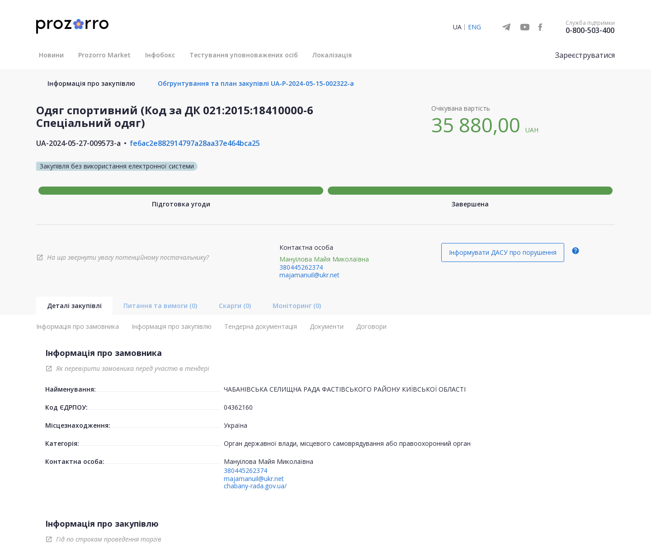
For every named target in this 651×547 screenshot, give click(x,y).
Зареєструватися (585, 55)
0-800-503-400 (590, 30)
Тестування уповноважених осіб (243, 55)
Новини (51, 55)
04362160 (238, 407)
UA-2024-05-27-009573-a (78, 143)
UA (457, 27)
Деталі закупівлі (74, 305)
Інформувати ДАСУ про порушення (503, 252)
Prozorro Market (104, 55)
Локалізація (332, 55)
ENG (474, 27)
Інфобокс (160, 55)
